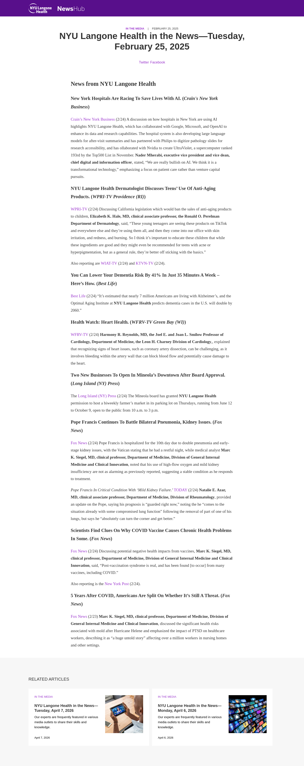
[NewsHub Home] (71, 8)
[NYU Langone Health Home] (40, 9)
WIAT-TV (109, 263)
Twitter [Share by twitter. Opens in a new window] (144, 62)
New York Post (116, 584)
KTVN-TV (144, 263)
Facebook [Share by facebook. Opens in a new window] (157, 62)
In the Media (135, 28)
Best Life (78, 296)
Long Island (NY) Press (97, 396)
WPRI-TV (79, 209)
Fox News (79, 443)
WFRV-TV (79, 334)
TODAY (180, 490)
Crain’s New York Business (93, 119)
